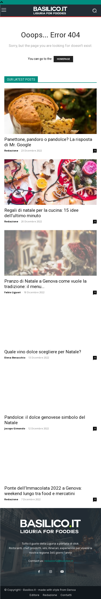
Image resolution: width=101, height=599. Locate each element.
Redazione (11, 150)
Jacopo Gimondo (14, 428)
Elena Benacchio (14, 357)
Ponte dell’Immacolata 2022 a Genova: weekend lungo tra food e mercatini (43, 491)
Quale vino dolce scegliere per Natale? (42, 351)
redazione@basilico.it (58, 560)
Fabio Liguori (12, 292)
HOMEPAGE (63, 59)
